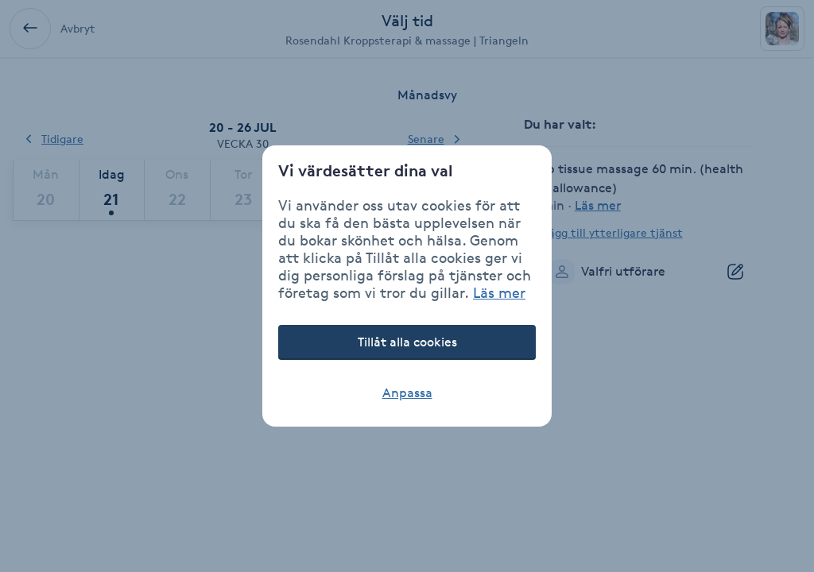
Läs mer (499, 292)
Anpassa (407, 392)
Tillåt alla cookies (407, 342)
